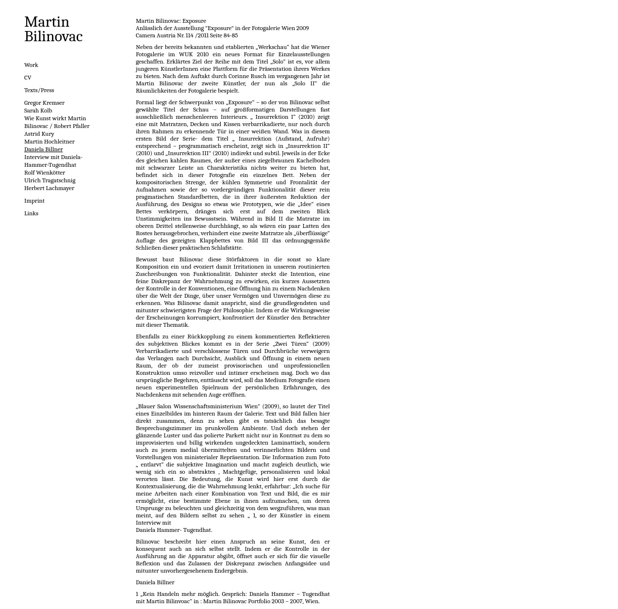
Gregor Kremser (44, 102)
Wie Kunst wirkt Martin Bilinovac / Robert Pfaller (57, 121)
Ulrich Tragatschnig (49, 180)
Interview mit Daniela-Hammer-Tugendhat (53, 160)
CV (28, 77)
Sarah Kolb (38, 110)
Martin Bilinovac (53, 29)
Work (31, 64)
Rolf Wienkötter (44, 172)
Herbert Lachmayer (49, 188)
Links (31, 213)
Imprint (34, 200)
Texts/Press (39, 90)
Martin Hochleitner (49, 141)
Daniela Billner (43, 149)
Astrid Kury (39, 133)
